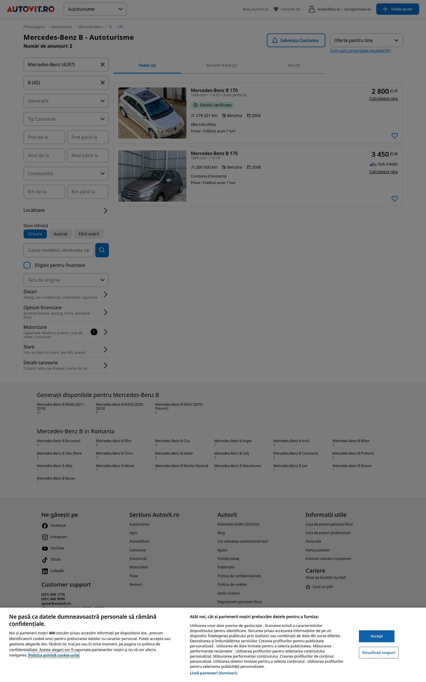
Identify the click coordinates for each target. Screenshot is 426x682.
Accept (377, 636)
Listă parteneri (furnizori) (214, 672)
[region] (213, 645)
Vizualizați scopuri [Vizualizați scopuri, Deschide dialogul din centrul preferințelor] (378, 652)
